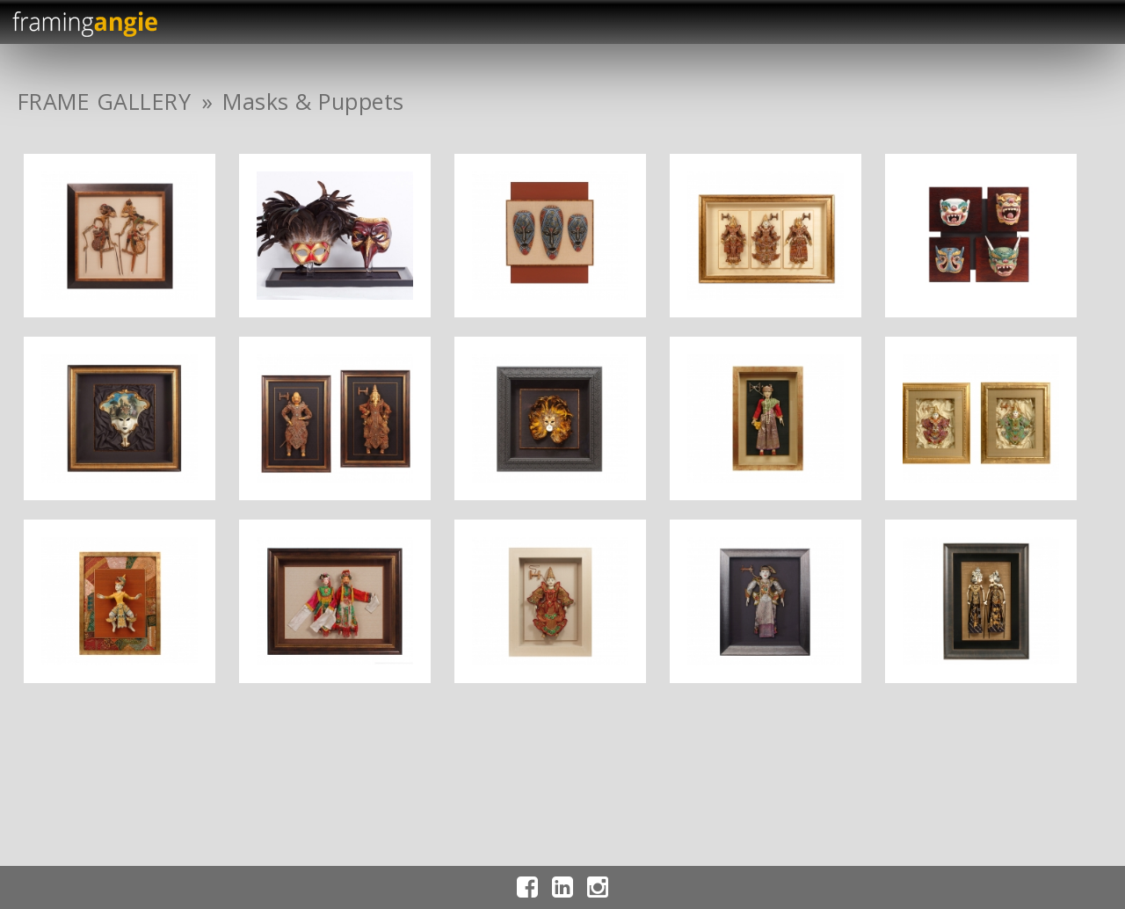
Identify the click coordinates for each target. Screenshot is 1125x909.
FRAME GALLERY (105, 101)
